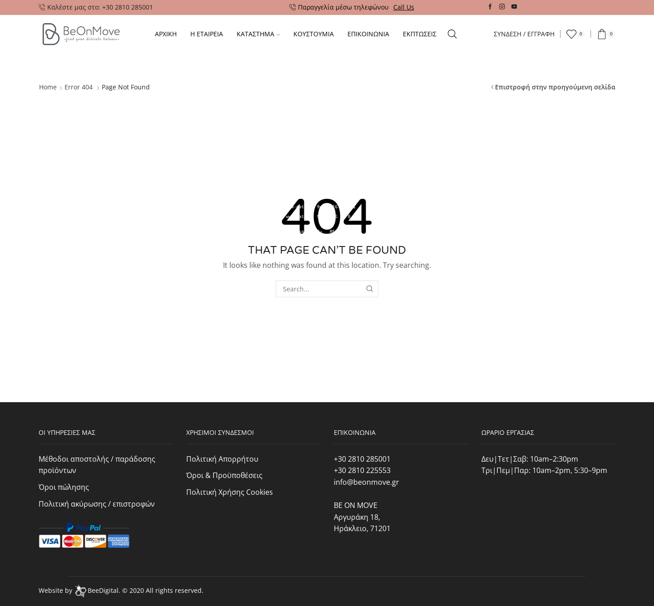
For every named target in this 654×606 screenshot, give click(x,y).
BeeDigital (103, 590)
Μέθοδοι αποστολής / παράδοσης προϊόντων (97, 465)
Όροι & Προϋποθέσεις (224, 475)
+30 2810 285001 (362, 459)
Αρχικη (166, 34)
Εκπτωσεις (419, 34)
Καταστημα (258, 34)
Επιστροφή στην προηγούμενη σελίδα (555, 87)
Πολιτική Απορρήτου (222, 459)
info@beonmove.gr (366, 482)
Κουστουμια (313, 34)
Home (48, 87)
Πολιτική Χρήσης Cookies (229, 492)
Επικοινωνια (368, 34)
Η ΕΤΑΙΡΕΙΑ (206, 34)
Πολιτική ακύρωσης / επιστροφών (97, 504)
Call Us (403, 7)
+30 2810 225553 (362, 470)
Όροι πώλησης (64, 487)
